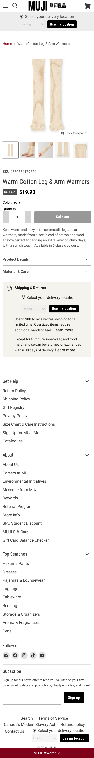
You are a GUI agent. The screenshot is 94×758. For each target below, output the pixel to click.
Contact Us (14, 731)
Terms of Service (53, 718)
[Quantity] (17, 217)
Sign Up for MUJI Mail (22, 432)
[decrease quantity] (6, 217)
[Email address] (32, 698)
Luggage (10, 588)
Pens (7, 631)
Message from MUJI (20, 489)
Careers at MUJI (17, 473)
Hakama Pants (16, 563)
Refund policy (73, 724)
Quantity (9, 209)
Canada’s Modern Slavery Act (29, 724)
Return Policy (14, 390)
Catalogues (13, 441)
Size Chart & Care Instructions (29, 424)
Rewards (10, 498)
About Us (11, 464)
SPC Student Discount (22, 523)
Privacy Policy (15, 415)
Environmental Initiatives (24, 481)
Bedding (10, 605)
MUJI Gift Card (16, 531)
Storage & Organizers (21, 614)
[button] (47, 753)
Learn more (63, 330)
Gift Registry (13, 407)
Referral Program (18, 506)
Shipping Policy (16, 399)
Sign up (74, 697)
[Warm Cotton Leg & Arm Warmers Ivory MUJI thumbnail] (11, 150)
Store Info (11, 515)
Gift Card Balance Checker (26, 540)
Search (27, 718)
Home (7, 44)
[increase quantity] (28, 217)
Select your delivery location (47, 16)
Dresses (10, 572)
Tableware (12, 597)
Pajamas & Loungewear (24, 580)
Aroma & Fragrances (21, 622)
